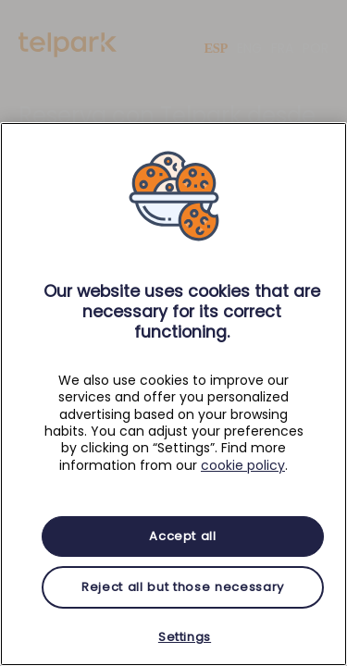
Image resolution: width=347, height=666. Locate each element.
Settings (184, 637)
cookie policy (243, 465)
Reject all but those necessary (182, 587)
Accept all (183, 536)
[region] (173, 394)
